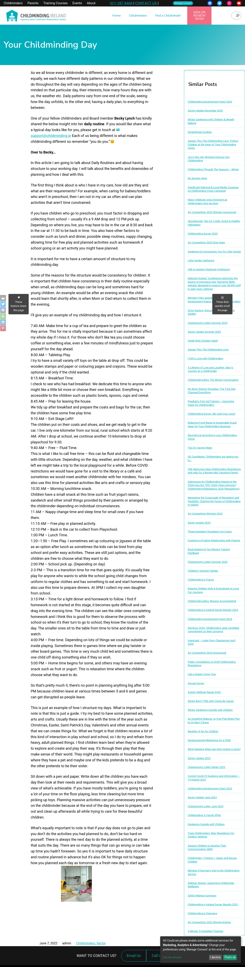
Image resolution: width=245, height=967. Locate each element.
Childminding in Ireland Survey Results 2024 (213, 609)
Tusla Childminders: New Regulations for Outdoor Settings (211, 835)
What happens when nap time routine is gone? (214, 749)
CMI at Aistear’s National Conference (209, 269)
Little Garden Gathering (201, 260)
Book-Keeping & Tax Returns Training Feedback (209, 551)
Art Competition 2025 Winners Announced (212, 212)
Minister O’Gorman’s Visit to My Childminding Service (214, 872)
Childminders (85, 943)
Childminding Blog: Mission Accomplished (212, 601)
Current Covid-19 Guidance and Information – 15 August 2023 (214, 777)
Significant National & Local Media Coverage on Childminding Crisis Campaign (213, 189)
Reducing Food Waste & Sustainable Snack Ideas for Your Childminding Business (212, 424)
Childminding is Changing (202, 913)
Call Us (158, 957)
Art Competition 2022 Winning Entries (209, 922)
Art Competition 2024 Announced (207, 652)
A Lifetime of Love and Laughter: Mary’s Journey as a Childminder (210, 369)
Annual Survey (196, 683)
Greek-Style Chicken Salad (203, 340)
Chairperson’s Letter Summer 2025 (208, 322)
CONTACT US (146, 3)
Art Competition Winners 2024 (205, 513)
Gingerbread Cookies (200, 132)
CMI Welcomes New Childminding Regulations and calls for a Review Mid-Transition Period (214, 471)
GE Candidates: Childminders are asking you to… (213, 458)
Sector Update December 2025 (205, 110)
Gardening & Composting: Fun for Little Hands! (214, 251)
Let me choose (172, 957)
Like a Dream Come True (202, 674)
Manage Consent (183, 3)
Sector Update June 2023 (202, 797)
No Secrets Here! (197, 178)
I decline (215, 957)
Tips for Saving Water (200, 447)
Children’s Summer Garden (203, 570)
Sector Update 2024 (199, 522)
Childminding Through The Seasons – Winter (213, 169)
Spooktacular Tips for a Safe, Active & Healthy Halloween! (214, 223)
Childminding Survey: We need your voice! (212, 413)
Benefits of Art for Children (203, 731)
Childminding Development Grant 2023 (210, 788)
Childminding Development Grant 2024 (210, 619)
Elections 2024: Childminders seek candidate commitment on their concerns (213, 629)
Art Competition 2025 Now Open (206, 242)
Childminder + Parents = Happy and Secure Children (212, 860)
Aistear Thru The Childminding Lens (208, 349)
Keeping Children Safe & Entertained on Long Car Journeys (213, 590)
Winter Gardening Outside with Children (210, 709)
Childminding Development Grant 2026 (210, 101)
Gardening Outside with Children (206, 824)
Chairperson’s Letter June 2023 (205, 806)
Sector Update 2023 (199, 758)
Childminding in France (201, 579)
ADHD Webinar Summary (202, 895)
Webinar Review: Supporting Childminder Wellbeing (211, 885)
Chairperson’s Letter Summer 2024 (208, 561)
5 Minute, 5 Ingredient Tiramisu (205, 931)
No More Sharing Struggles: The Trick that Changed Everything (212, 390)
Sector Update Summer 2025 (204, 331)
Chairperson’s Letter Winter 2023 (206, 767)
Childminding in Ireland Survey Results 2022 (213, 904)
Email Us (134, 955)
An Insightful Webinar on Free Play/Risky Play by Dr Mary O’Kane (214, 720)
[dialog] (200, 949)
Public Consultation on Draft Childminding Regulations (212, 663)
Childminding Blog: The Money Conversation (213, 379)
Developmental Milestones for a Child (209, 740)
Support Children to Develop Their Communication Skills (207, 847)
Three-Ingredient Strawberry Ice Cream (210, 531)
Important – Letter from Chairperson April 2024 (212, 642)
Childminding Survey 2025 (203, 233)
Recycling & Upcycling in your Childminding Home (212, 437)
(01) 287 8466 (121, 3)
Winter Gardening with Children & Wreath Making (211, 121)
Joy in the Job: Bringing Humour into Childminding (209, 159)
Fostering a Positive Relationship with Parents (214, 540)
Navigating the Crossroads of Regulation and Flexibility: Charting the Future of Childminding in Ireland (214, 501)
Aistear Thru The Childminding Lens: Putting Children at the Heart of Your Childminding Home (213, 144)
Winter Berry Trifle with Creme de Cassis (211, 701)
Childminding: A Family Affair (204, 815)
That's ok (230, 957)
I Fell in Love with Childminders (205, 358)
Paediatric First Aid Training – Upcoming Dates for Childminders (211, 403)
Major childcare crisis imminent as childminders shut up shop (207, 201)
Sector (101, 943)
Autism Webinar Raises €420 (204, 692)
